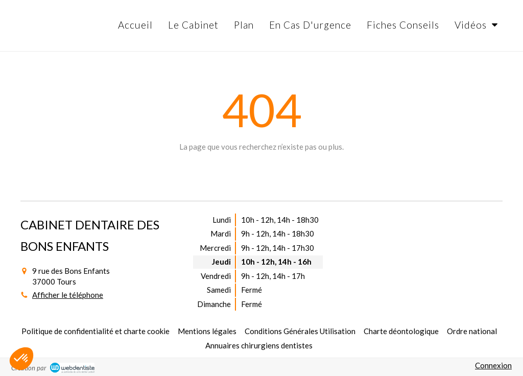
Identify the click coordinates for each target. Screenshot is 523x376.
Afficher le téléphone (67, 294)
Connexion (493, 365)
